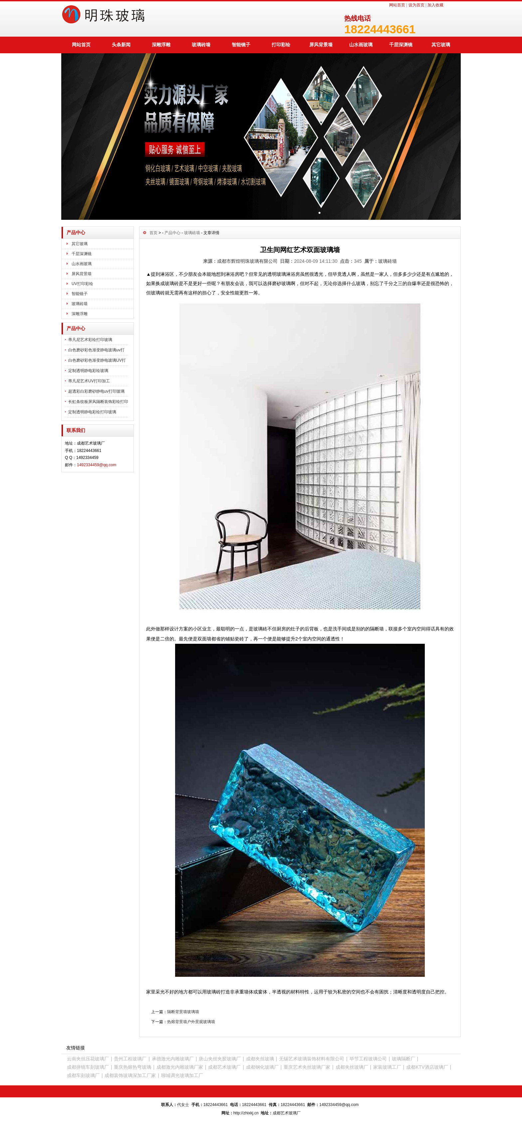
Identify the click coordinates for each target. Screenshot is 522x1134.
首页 (153, 232)
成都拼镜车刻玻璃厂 (88, 1067)
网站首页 (397, 5)
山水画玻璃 (361, 44)
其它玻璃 (440, 44)
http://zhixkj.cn (246, 1113)
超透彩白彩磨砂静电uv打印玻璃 (96, 391)
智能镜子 (241, 44)
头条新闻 (121, 44)
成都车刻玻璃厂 (83, 1075)
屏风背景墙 (321, 44)
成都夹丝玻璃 (260, 1058)
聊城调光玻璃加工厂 (182, 1075)
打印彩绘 (281, 44)
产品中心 (172, 232)
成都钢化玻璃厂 (262, 1067)
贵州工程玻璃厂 (130, 1058)
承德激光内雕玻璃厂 (173, 1058)
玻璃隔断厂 (403, 1058)
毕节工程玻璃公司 (368, 1058)
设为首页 (416, 5)
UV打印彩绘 (82, 283)
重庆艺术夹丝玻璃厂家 (307, 1067)
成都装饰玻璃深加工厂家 (130, 1075)
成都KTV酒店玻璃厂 (427, 1067)
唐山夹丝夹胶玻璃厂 (220, 1058)
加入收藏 (435, 5)
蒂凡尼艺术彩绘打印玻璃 (90, 339)
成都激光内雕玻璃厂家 (179, 1067)
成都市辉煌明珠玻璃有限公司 (247, 261)
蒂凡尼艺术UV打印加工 (89, 381)
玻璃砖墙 (201, 44)
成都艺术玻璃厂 (224, 1067)
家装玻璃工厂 (387, 1067)
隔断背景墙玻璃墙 (183, 1011)
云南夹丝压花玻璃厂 (88, 1058)
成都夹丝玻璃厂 (352, 1067)
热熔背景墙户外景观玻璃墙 (191, 1021)
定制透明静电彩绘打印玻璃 (92, 412)
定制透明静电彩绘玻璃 (88, 370)
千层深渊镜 (400, 44)
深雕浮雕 (161, 44)
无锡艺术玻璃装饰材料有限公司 (311, 1058)
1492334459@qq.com (96, 465)
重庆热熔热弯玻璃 (132, 1067)
